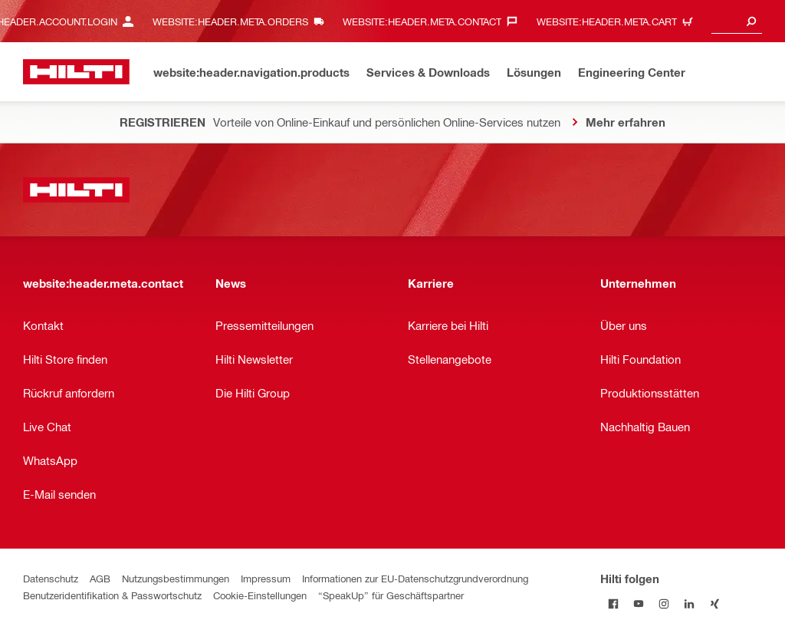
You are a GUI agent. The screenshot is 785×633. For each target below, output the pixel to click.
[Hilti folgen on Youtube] (638, 603)
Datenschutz (50, 578)
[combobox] (736, 21)
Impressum (266, 578)
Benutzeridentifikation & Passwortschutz (112, 595)
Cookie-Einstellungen (260, 595)
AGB (100, 578)
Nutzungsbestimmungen (175, 578)
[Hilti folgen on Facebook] (613, 603)
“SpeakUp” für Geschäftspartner (391, 595)
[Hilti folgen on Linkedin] (688, 603)
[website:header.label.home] (76, 71)
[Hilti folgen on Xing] (714, 603)
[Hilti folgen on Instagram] (663, 603)
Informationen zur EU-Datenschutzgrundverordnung (415, 578)
